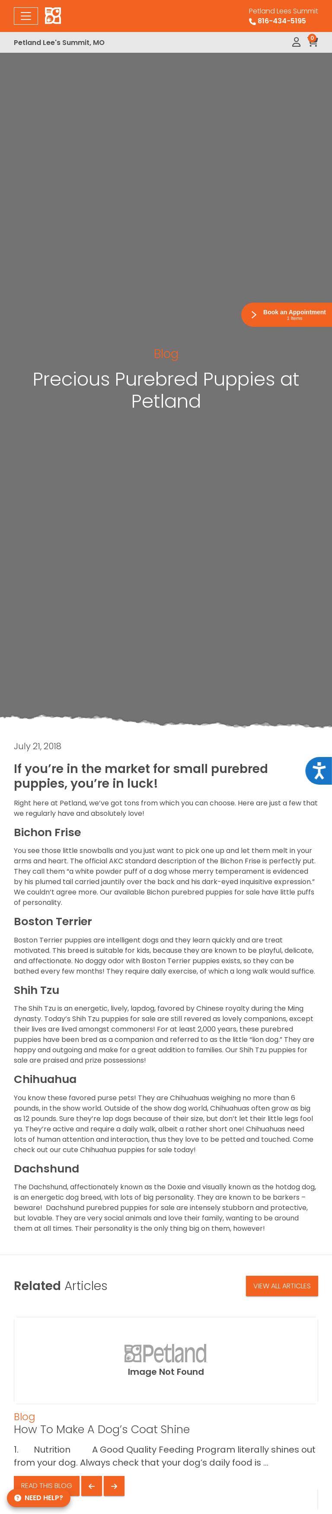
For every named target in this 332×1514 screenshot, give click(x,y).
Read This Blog (46, 1486)
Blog (166, 353)
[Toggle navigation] (26, 16)
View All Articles (282, 1286)
